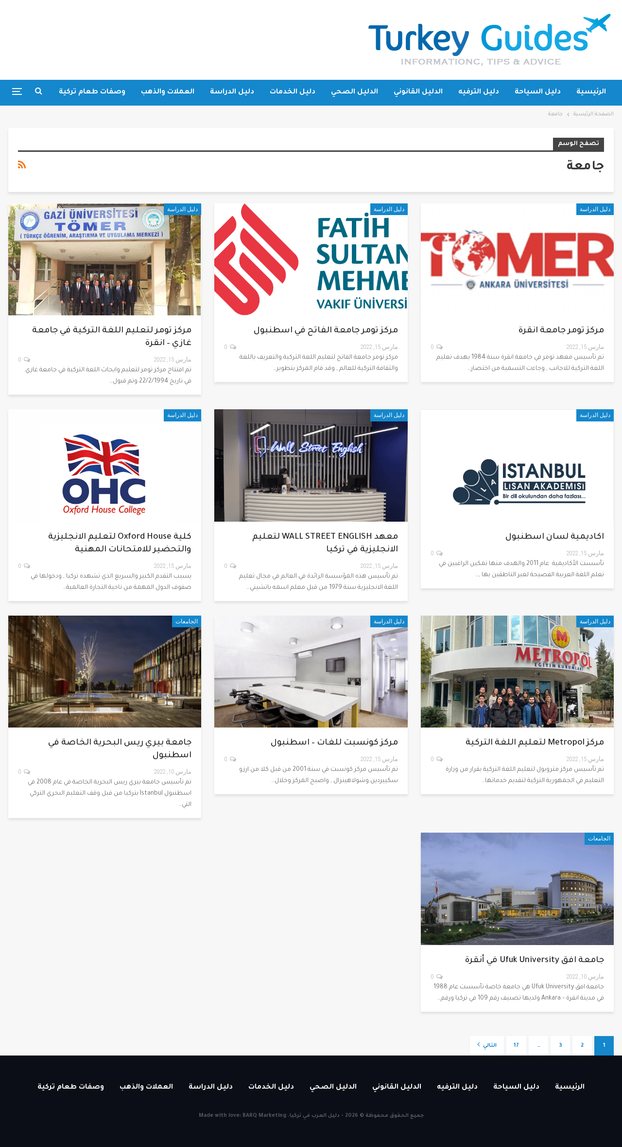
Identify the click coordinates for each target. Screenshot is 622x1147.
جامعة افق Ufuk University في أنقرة (534, 960)
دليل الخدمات (292, 92)
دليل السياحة (538, 92)
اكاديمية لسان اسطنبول (554, 537)
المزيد (115, 92)
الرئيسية (591, 92)
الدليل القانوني (418, 92)
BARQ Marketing (264, 1116)
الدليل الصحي (354, 92)
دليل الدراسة (232, 92)
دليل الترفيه (478, 92)
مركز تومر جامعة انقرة (561, 331)
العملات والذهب (167, 92)
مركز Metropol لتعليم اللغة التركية (535, 743)
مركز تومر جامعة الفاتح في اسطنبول (326, 331)
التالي (487, 1044)
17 (516, 1046)
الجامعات (186, 621)
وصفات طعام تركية (70, 1088)
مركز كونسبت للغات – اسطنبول (334, 743)
